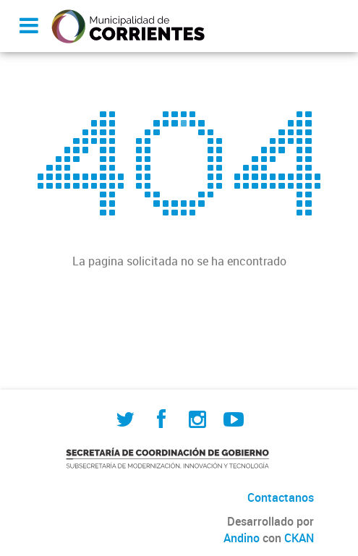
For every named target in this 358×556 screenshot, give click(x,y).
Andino (241, 538)
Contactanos (280, 497)
